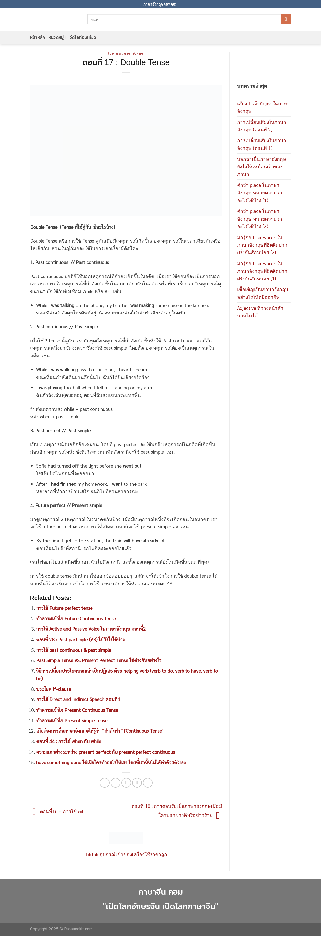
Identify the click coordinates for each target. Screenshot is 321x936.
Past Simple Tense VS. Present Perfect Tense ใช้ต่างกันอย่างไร (98, 660)
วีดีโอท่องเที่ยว (83, 37)
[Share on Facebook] (105, 783)
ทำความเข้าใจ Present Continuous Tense (77, 710)
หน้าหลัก (37, 37)
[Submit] (286, 19)
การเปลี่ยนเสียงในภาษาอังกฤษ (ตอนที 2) (261, 126)
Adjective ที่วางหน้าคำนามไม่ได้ (260, 311)
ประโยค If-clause (53, 689)
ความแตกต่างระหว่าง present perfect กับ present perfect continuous (105, 752)
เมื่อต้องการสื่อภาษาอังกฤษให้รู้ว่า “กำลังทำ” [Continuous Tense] (99, 731)
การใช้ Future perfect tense (64, 608)
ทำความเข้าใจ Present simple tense (71, 720)
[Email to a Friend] (126, 783)
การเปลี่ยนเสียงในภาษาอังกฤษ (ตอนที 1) (261, 144)
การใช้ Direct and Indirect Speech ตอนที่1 (78, 699)
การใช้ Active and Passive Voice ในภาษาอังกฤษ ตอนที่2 (91, 628)
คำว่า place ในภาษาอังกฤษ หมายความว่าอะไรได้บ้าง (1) (259, 192)
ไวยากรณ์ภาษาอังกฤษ (126, 53)
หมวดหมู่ (57, 37)
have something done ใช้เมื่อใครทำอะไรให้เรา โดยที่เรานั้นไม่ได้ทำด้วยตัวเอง (111, 762)
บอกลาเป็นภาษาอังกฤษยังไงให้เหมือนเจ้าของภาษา (261, 166)
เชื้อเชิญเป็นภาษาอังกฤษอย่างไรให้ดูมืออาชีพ (262, 293)
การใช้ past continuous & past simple (73, 650)
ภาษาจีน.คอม (160, 891)
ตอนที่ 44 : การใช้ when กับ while (68, 741)
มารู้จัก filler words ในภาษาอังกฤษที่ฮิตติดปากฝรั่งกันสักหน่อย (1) (262, 270)
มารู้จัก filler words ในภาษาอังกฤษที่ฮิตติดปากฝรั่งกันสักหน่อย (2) (262, 244)
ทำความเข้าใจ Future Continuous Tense (76, 618)
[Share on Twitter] (116, 783)
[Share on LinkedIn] (148, 783)
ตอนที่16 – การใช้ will (57, 811)
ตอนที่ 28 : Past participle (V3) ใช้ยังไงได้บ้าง (80, 639)
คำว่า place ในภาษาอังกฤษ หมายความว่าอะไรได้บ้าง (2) (259, 218)
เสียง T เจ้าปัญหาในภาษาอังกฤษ (263, 107)
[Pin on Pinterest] (137, 783)
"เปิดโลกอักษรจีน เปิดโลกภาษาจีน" (160, 906)
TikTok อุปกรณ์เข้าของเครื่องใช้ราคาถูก (126, 854)
